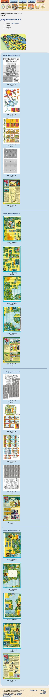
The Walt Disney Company (12, 694)
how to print (15, 23)
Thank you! (33, 690)
